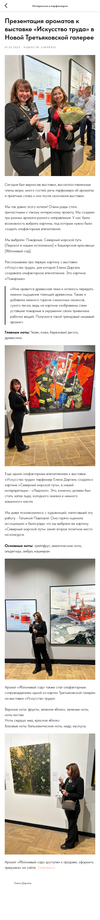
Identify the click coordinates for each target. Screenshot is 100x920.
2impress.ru (46, 867)
